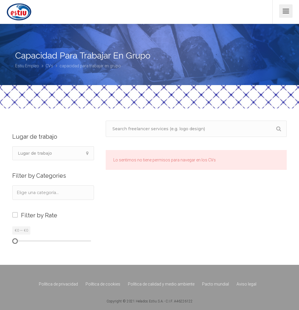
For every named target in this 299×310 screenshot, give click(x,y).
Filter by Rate (39, 215)
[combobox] (53, 192)
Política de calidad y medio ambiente (161, 284)
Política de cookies (103, 284)
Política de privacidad (58, 284)
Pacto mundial (215, 284)
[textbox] (45, 192)
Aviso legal (246, 284)
